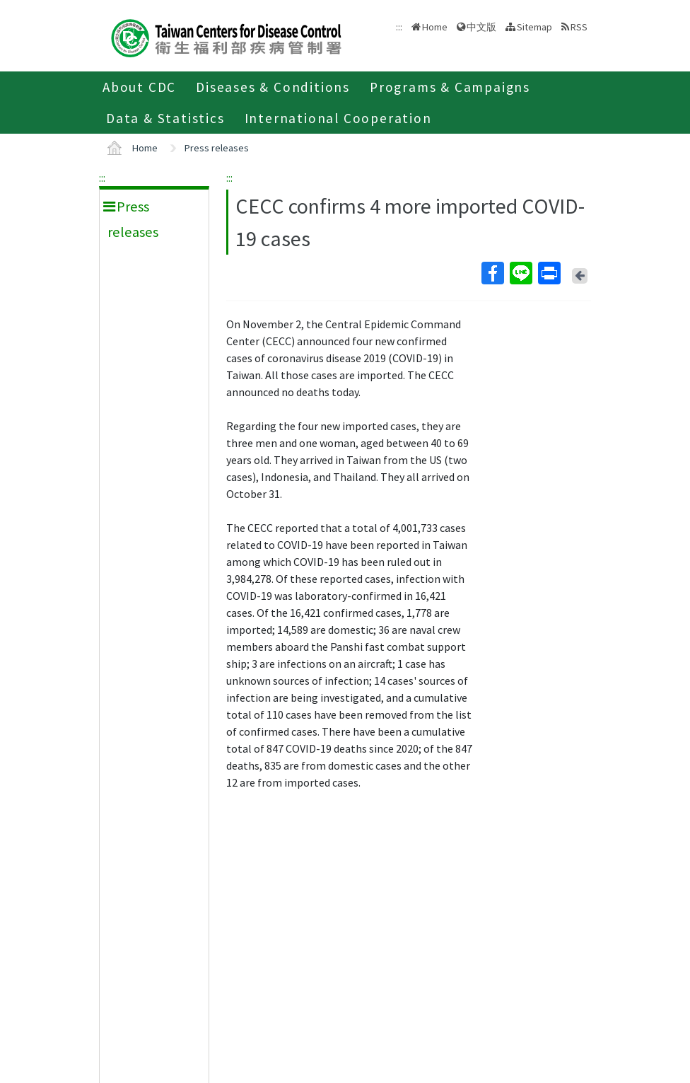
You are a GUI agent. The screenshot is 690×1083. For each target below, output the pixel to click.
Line (520, 273)
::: (102, 177)
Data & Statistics (165, 118)
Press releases (217, 147)
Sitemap (534, 27)
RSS (579, 27)
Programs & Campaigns (450, 87)
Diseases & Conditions (273, 87)
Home (435, 27)
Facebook (492, 273)
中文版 (481, 27)
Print (549, 273)
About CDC (139, 87)
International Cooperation (338, 118)
